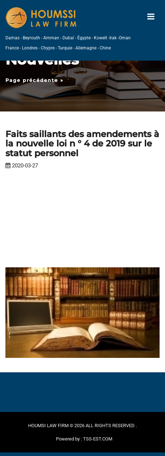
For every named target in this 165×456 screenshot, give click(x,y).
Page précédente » (34, 80)
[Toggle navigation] (151, 17)
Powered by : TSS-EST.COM (84, 439)
